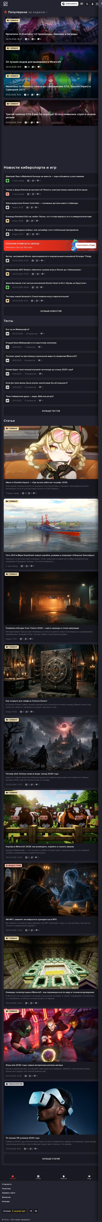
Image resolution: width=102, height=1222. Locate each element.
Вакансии (6, 1197)
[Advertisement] (51, 144)
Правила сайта (8, 1193)
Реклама (6, 1201)
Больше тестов (51, 411)
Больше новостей (51, 311)
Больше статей (51, 1159)
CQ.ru (6, 1220)
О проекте (7, 1184)
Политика (6, 1189)
